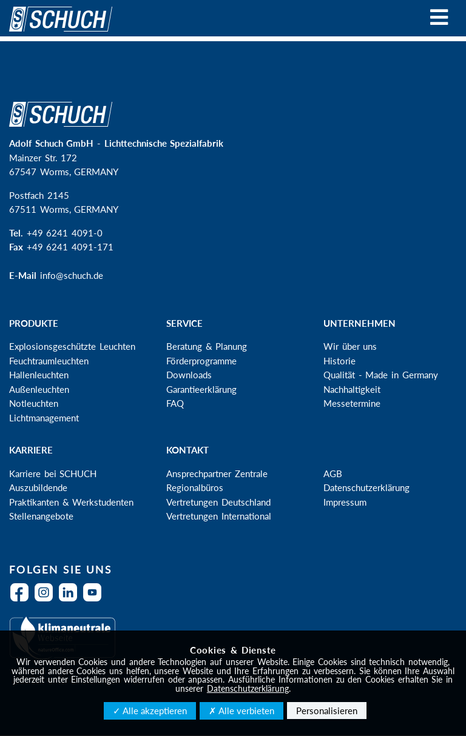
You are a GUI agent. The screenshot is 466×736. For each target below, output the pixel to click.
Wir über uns (350, 346)
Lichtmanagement (44, 417)
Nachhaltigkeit (351, 389)
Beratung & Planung (206, 346)
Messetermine (351, 403)
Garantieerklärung (201, 389)
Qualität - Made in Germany (380, 374)
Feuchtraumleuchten (49, 360)
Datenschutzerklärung (366, 487)
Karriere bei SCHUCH (52, 473)
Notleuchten (33, 403)
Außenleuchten (39, 389)
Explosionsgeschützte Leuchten (72, 346)
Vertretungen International (218, 515)
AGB (332, 473)
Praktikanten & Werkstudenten (71, 502)
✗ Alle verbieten (241, 710)
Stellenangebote (41, 515)
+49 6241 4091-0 (65, 232)
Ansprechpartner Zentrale (217, 473)
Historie (339, 360)
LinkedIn (71, 600)
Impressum (344, 502)
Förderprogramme (201, 360)
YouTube (95, 600)
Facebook (22, 600)
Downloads (189, 374)
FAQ (175, 403)
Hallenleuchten (39, 374)
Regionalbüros (194, 487)
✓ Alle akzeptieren (150, 710)
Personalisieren (326, 710)
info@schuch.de (71, 275)
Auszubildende (38, 487)
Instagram (47, 600)
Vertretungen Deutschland (218, 502)
